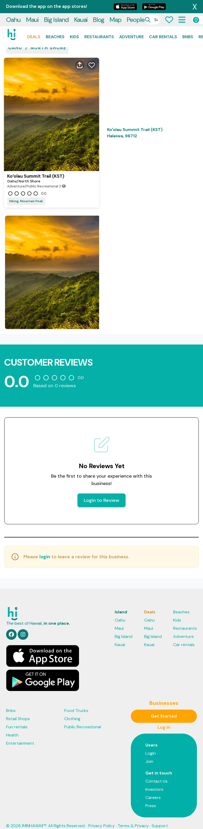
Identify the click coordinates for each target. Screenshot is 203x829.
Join (149, 753)
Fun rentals (16, 719)
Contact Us (156, 773)
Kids (74, 23)
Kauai (80, 6)
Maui (32, 6)
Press (150, 798)
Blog (98, 6)
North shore (48, 40)
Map (115, 6)
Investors (154, 781)
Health (12, 727)
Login (150, 745)
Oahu (13, 6)
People (136, 6)
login (44, 549)
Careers (153, 789)
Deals (33, 23)
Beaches (55, 23)
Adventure (131, 23)
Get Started (164, 708)
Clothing (72, 711)
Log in (164, 719)
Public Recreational (82, 719)
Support (160, 818)
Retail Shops (18, 711)
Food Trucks (76, 702)
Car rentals (163, 23)
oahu (15, 40)
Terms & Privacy (133, 818)
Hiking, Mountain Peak (26, 193)
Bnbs (187, 23)
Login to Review (101, 492)
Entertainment (20, 735)
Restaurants (99, 23)
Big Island (56, 6)
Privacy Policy (101, 818)
